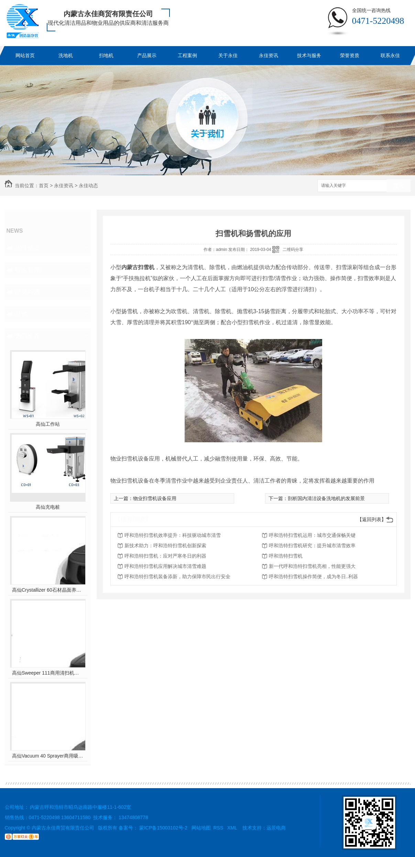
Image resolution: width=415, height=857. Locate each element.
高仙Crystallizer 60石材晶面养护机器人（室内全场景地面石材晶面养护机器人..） (47, 590)
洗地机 (65, 55)
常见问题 (27, 291)
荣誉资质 (349, 55)
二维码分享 (293, 249)
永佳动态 (88, 185)
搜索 (398, 186)
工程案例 (187, 55)
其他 (21, 313)
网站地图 (201, 827)
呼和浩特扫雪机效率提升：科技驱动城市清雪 (172, 535)
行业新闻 (27, 269)
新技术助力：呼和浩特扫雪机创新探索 (165, 545)
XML (232, 827)
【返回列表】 (371, 519)
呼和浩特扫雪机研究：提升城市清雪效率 (312, 545)
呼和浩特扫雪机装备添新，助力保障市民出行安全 (177, 576)
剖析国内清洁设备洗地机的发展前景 (326, 498)
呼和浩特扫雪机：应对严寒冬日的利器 (165, 556)
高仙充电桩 (48, 507)
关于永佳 (228, 55)
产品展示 (146, 55)
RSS (219, 827)
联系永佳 (390, 55)
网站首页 (25, 55)
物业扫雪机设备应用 (154, 498)
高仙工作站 (48, 424)
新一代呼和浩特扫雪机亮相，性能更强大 (312, 566)
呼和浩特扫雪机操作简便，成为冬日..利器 (313, 576)
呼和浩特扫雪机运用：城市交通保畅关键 (312, 535)
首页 (43, 185)
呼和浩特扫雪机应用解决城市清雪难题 (165, 566)
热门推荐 (27, 335)
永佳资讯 (268, 55)
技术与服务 (309, 55)
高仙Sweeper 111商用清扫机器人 (47, 673)
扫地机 (106, 55)
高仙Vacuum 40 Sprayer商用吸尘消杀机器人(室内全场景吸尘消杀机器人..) (47, 756)
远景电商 (276, 827)
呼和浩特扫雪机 (286, 556)
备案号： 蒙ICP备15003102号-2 (153, 827)
